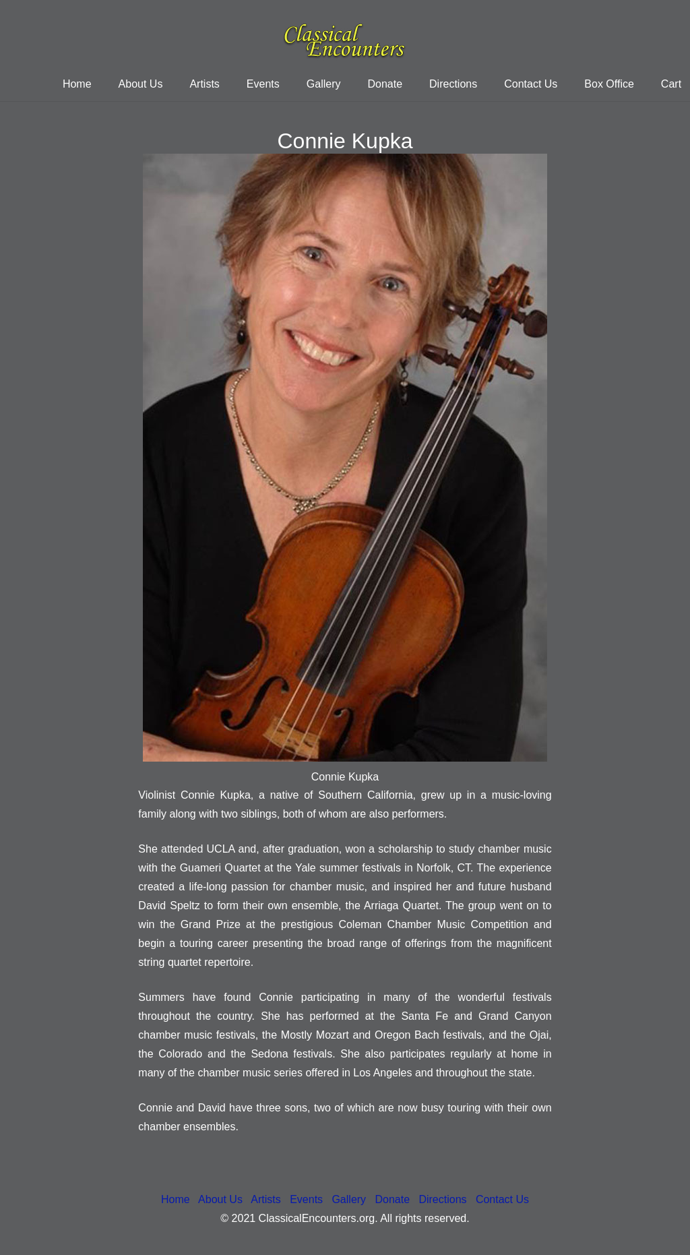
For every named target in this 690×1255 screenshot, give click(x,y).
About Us (220, 1199)
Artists (265, 1199)
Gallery (349, 1199)
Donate (392, 1199)
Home (175, 1199)
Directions (442, 1199)
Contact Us (502, 1199)
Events (306, 1199)
